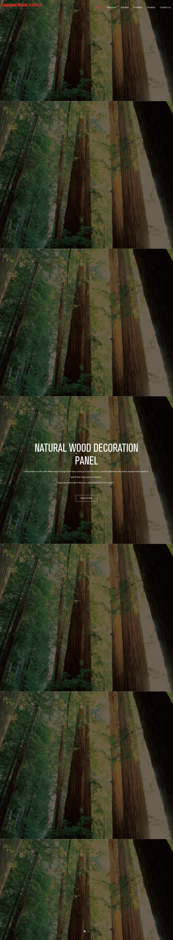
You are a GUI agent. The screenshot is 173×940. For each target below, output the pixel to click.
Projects (151, 7)
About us (111, 7)
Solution (125, 7)
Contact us (165, 7)
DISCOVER (86, 498)
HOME (98, 7)
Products (137, 7)
